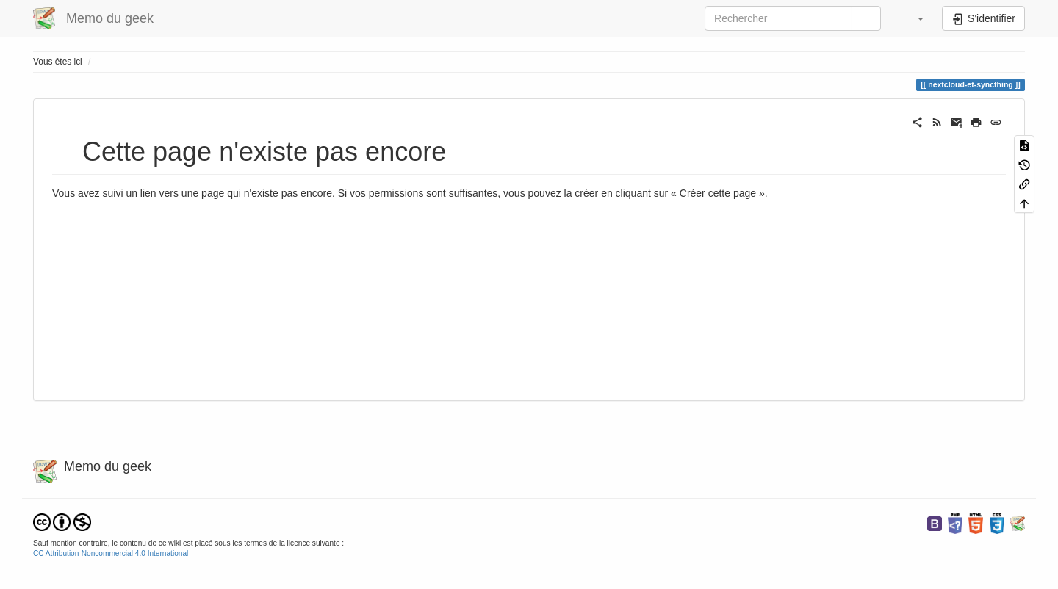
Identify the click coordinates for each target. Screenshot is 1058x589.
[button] (913, 18)
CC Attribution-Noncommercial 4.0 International (110, 553)
